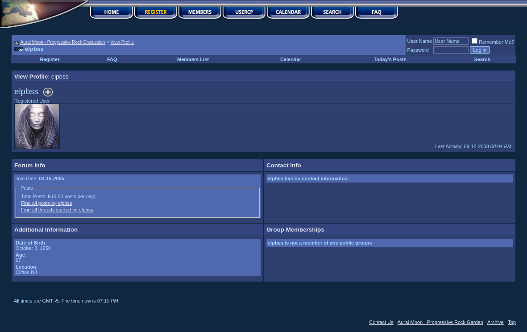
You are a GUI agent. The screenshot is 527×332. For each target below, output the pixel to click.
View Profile (122, 42)
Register (49, 59)
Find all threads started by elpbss (57, 209)
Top (512, 322)
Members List (193, 59)
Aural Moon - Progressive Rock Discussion (63, 42)
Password (418, 50)
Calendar (290, 59)
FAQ (112, 59)
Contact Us (381, 322)
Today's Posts (389, 59)
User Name (419, 41)
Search (482, 59)
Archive (495, 322)
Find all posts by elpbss (46, 203)
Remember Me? (493, 42)
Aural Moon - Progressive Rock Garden (440, 322)
